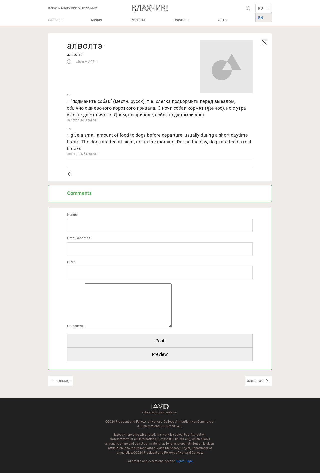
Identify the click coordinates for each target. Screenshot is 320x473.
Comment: (75, 326)
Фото (222, 20)
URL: (71, 262)
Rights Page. (185, 461)
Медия (96, 20)
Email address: (79, 238)
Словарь (55, 20)
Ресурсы (138, 20)
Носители (182, 20)
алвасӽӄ (63, 381)
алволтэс (255, 381)
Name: (72, 215)
